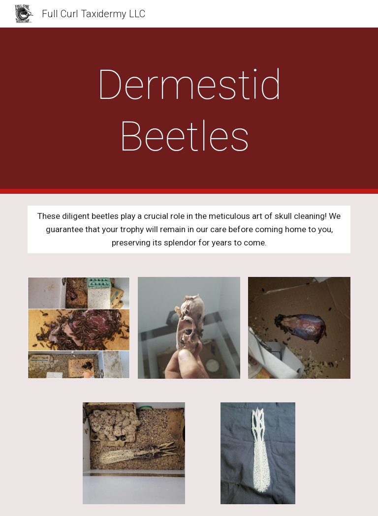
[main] (189, 110)
